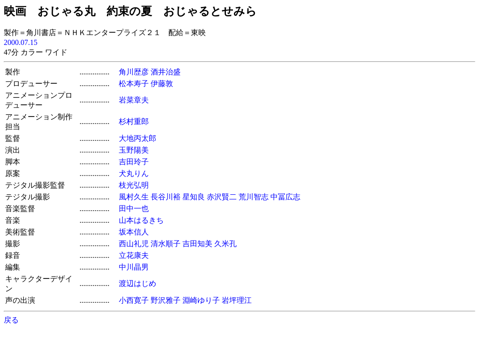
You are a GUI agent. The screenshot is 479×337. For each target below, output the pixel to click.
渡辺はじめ (137, 283)
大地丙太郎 (137, 138)
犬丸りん (134, 173)
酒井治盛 (166, 72)
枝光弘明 (134, 185)
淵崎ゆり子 (201, 300)
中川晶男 (134, 267)
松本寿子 (134, 84)
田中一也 (134, 208)
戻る (11, 320)
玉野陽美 (134, 150)
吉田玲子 (134, 162)
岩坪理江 (237, 300)
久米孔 (225, 244)
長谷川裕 (166, 197)
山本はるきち (141, 220)
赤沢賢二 (222, 197)
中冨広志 (285, 197)
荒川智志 (254, 197)
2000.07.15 (20, 42)
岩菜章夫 (134, 100)
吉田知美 (197, 244)
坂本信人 (134, 232)
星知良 (193, 197)
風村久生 (134, 197)
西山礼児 (134, 244)
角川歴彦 (134, 72)
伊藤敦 (162, 84)
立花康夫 (134, 255)
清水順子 (166, 244)
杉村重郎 (134, 121)
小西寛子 (134, 300)
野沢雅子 (166, 300)
